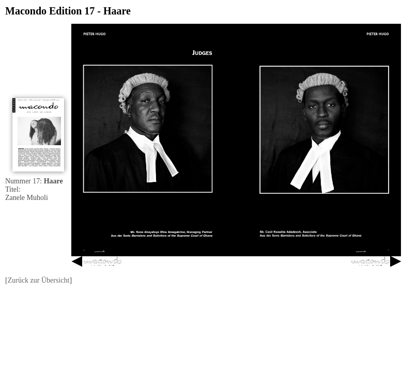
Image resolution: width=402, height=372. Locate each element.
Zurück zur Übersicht (39, 280)
